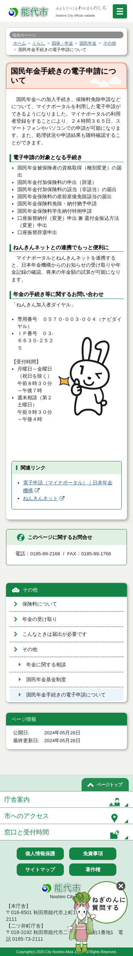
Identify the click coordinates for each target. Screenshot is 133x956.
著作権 (92, 869)
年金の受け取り (39, 619)
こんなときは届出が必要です (54, 634)
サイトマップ (40, 869)
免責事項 (93, 853)
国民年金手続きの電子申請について (66, 694)
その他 (30, 590)
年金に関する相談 (46, 664)
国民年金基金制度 (46, 679)
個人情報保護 (40, 853)
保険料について (39, 604)
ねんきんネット (40, 498)
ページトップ (109, 784)
